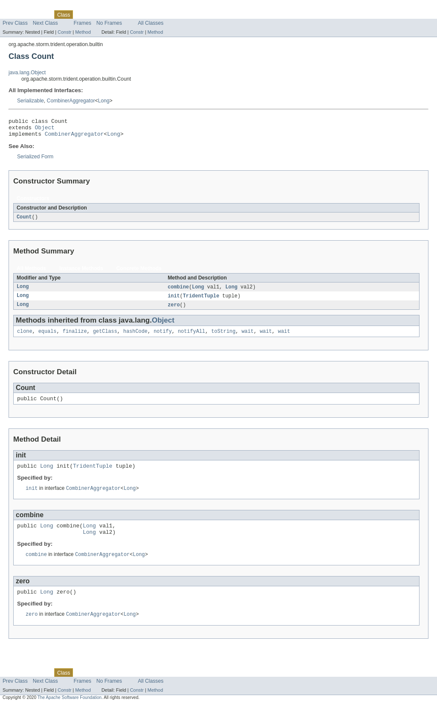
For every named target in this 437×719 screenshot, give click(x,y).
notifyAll (191, 337)
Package (39, 14)
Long (104, 101)
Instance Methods (81, 273)
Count (24, 221)
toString (223, 337)
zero (174, 310)
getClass (105, 337)
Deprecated (121, 14)
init (174, 300)
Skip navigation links (23, 7)
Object (45, 130)
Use (82, 14)
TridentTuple (201, 300)
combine (178, 291)
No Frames (109, 23)
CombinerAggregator (71, 101)
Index (146, 14)
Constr (64, 32)
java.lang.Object (27, 73)
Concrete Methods (139, 273)
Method (82, 32)
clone (24, 337)
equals (47, 337)
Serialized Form (35, 160)
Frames (82, 23)
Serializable (30, 101)
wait (247, 337)
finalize (75, 337)
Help (162, 14)
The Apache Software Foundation (70, 711)
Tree (97, 14)
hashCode (135, 337)
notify (163, 337)
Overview (13, 14)
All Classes (150, 23)
